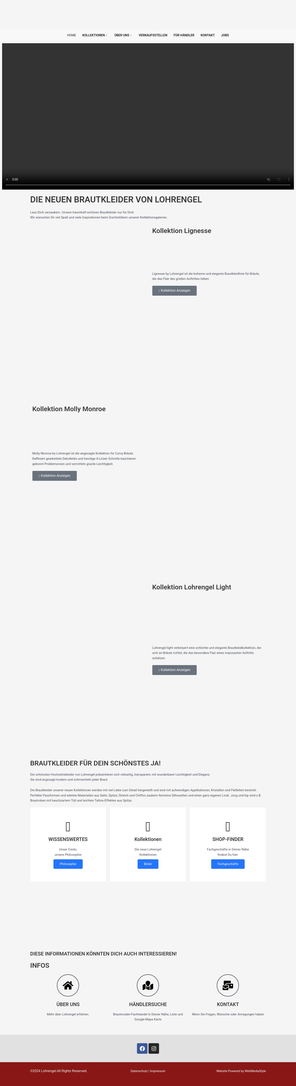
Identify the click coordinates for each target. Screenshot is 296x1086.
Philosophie (68, 864)
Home (71, 35)
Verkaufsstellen (153, 35)
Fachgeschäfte (228, 864)
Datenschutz (139, 1071)
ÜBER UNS (68, 1004)
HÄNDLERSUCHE (148, 1004)
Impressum (158, 1071)
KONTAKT (228, 1004)
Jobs (225, 35)
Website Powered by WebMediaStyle (240, 1071)
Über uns (123, 35)
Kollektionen (95, 35)
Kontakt (208, 35)
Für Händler (184, 35)
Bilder (148, 864)
